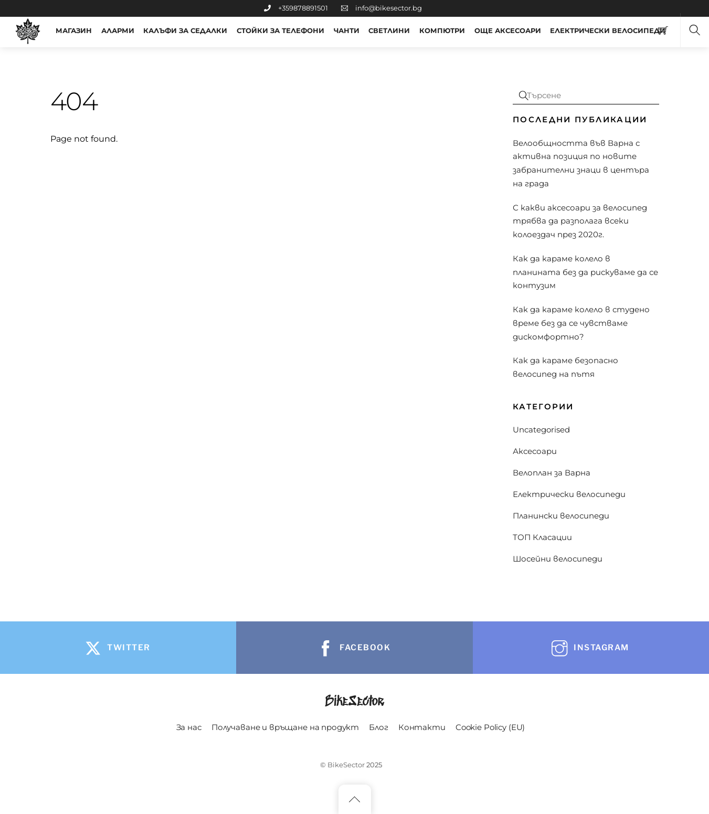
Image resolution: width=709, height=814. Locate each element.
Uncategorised (541, 430)
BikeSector (346, 764)
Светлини (389, 30)
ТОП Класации (542, 537)
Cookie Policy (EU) (490, 727)
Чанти (346, 30)
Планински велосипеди (561, 516)
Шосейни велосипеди (557, 559)
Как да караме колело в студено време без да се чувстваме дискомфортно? (581, 323)
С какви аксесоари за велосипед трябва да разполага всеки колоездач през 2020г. (580, 221)
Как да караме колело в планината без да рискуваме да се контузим (585, 272)
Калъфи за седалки (185, 30)
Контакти (422, 727)
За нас (189, 727)
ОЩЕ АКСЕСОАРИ (507, 30)
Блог (378, 727)
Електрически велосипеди (569, 494)
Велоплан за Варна (551, 473)
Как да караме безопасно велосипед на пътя (565, 367)
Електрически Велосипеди (607, 30)
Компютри (442, 30)
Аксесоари (535, 451)
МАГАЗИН (74, 30)
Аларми (117, 30)
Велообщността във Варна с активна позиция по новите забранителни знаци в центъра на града (581, 163)
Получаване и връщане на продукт (285, 727)
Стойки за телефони (280, 30)
